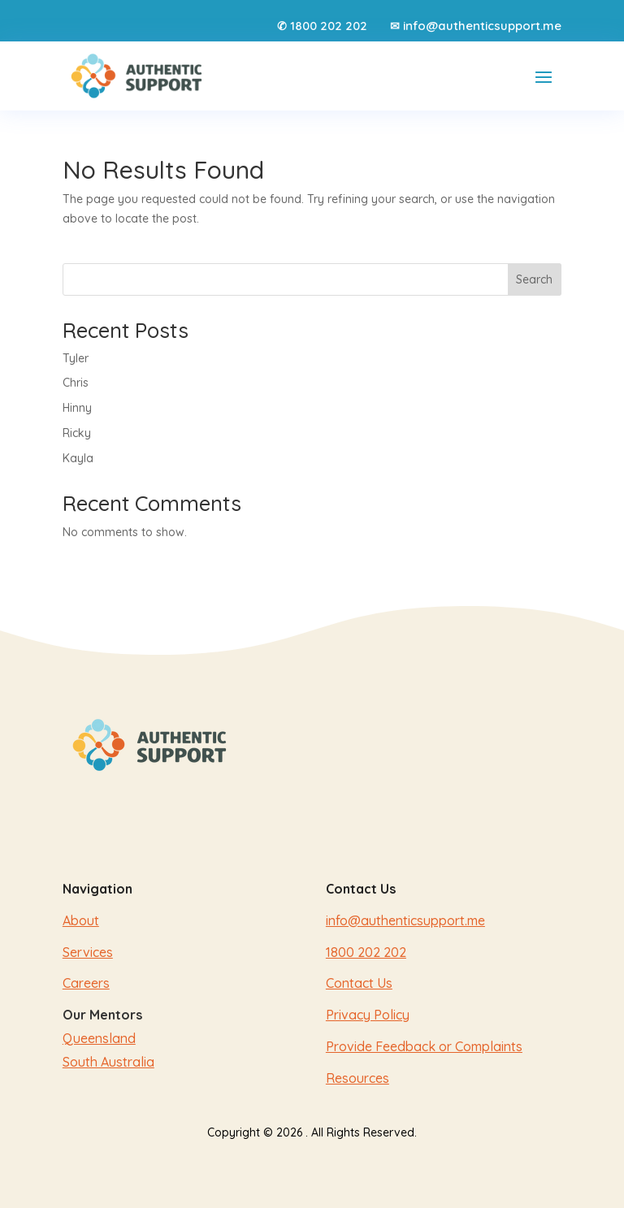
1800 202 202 (328, 25)
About (81, 920)
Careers (86, 983)
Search (534, 279)
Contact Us (359, 983)
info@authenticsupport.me (482, 25)
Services (88, 952)
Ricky (77, 433)
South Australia (108, 1062)
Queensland (99, 1038)
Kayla (78, 458)
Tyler (76, 358)
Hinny (77, 408)
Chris (76, 382)
